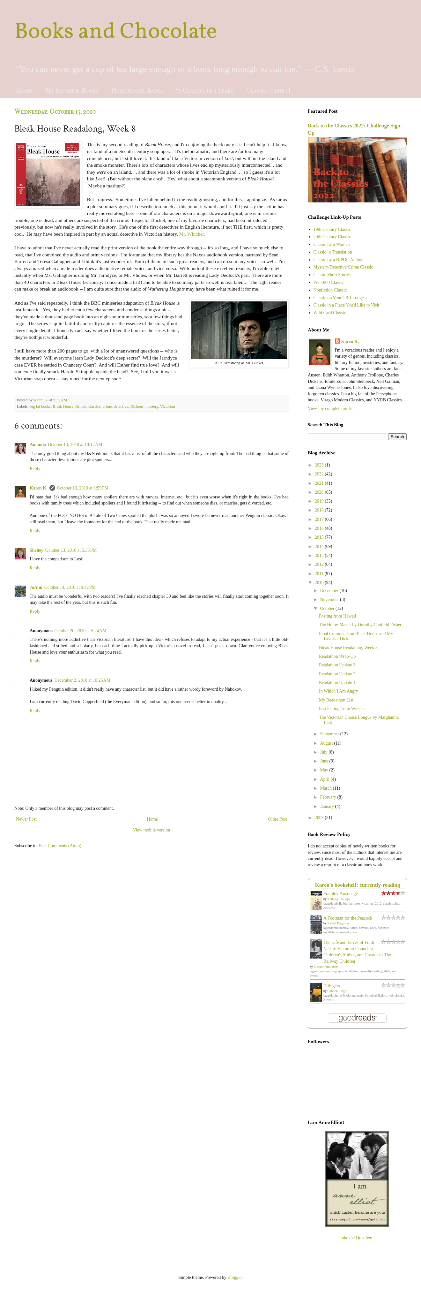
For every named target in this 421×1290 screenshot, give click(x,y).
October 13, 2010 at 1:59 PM (83, 488)
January (327, 806)
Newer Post (26, 819)
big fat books (40, 406)
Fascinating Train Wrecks (342, 708)
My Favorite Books (71, 90)
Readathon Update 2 (337, 674)
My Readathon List (336, 700)
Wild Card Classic (330, 312)
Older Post (277, 819)
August (327, 743)
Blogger (234, 1277)
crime (107, 406)
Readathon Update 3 (337, 665)
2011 (320, 573)
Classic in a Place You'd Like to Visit (347, 305)
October (328, 608)
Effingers (331, 985)
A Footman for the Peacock (347, 918)
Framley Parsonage (340, 893)
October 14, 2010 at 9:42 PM (70, 587)
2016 (320, 528)
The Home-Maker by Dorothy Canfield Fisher (360, 624)
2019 (320, 501)
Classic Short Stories (332, 274)
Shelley (36, 550)
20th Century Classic (332, 236)
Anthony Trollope (338, 899)
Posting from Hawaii (337, 616)
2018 (320, 510)
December (329, 590)
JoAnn (36, 587)
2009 (320, 817)
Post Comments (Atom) (60, 845)
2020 (320, 492)
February (328, 797)
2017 (320, 519)
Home (24, 90)
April (325, 779)
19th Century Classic (332, 229)
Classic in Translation (333, 252)
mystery (151, 406)
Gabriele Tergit (337, 991)
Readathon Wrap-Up (337, 656)
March (326, 788)
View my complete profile (331, 408)
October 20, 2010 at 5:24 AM (81, 630)
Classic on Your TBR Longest (340, 297)
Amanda (38, 444)
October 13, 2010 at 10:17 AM (75, 444)
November (330, 599)
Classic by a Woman (332, 244)
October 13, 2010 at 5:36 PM (71, 550)
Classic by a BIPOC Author (338, 259)
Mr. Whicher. (192, 234)
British (80, 406)
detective (121, 406)
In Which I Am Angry (338, 691)
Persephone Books (137, 90)
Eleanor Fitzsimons (326, 966)
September (330, 734)
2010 (320, 582)
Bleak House (63, 406)
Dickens (136, 406)
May (324, 770)
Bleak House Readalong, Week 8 (348, 647)
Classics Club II (268, 90)
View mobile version (151, 830)
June (324, 761)
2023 (320, 465)
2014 (320, 546)
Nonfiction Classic (330, 290)
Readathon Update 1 (337, 682)
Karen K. (39, 488)
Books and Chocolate (115, 32)
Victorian (167, 406)
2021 (320, 483)
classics (94, 406)
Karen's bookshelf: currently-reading (357, 885)
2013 (320, 555)
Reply (35, 468)
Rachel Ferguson (338, 923)
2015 (320, 537)
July (324, 752)
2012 (320, 564)
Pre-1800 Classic (329, 282)
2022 (320, 474)
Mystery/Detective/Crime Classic (343, 267)
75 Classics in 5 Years (204, 90)
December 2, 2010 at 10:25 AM (83, 680)
